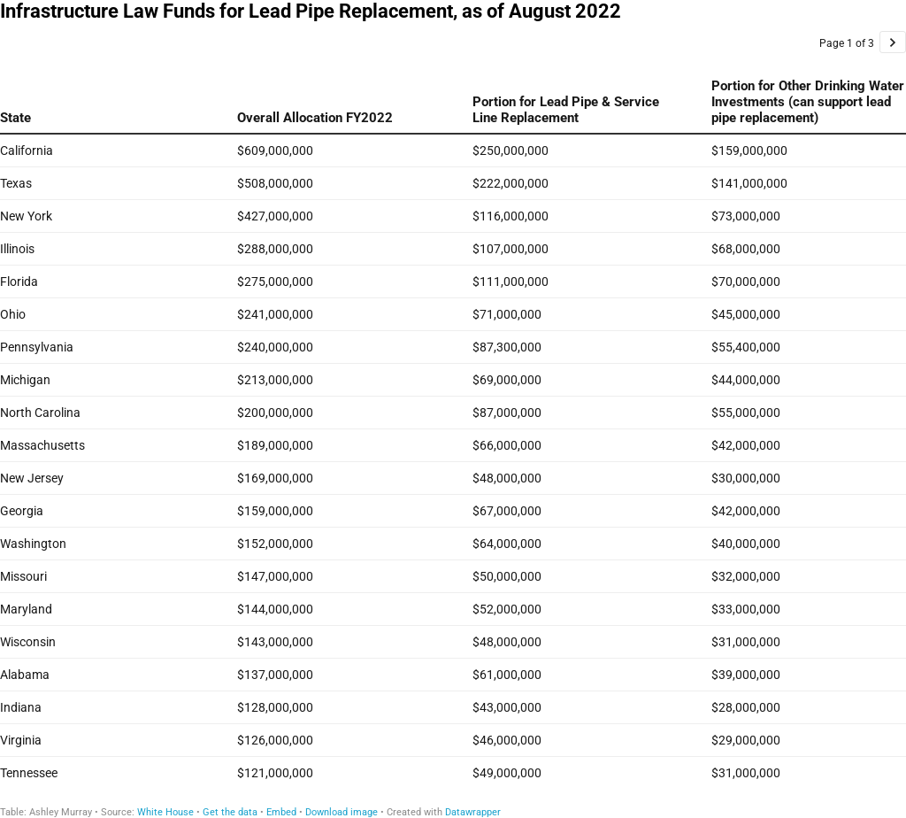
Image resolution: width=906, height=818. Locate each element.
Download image (341, 812)
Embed (281, 812)
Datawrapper (473, 812)
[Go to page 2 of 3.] (892, 42)
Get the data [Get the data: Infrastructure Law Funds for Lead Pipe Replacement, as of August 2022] (230, 812)
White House (165, 812)
